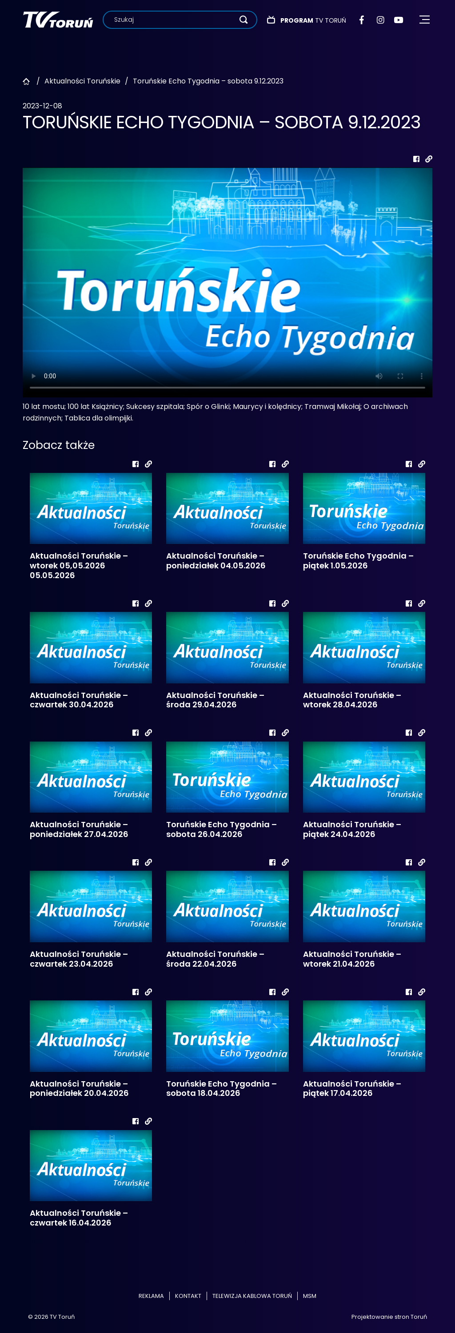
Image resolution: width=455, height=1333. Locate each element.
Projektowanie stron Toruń (389, 1317)
